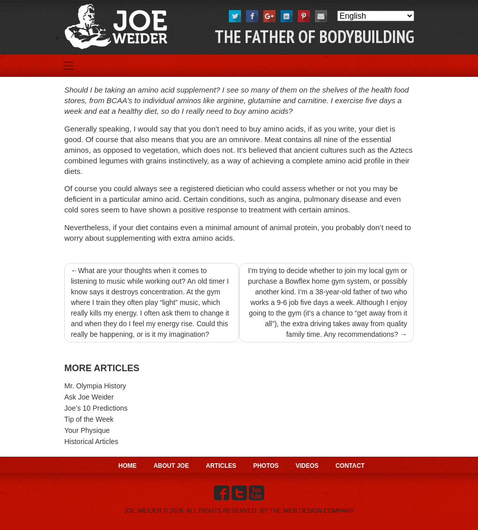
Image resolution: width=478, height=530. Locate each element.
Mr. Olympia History (95, 386)
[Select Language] (375, 16)
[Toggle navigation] (68, 66)
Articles (221, 465)
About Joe (171, 465)
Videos (307, 465)
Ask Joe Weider (89, 397)
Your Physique (87, 430)
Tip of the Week (88, 419)
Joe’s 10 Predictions (96, 408)
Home (127, 465)
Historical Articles (91, 441)
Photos (265, 465)
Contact (350, 465)
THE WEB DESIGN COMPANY (311, 510)
